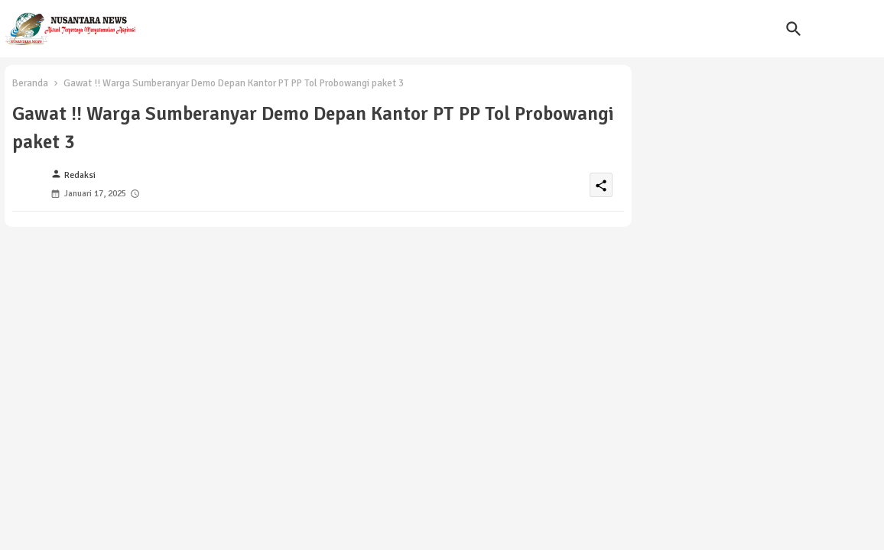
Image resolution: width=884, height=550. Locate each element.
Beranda (30, 83)
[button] (793, 29)
